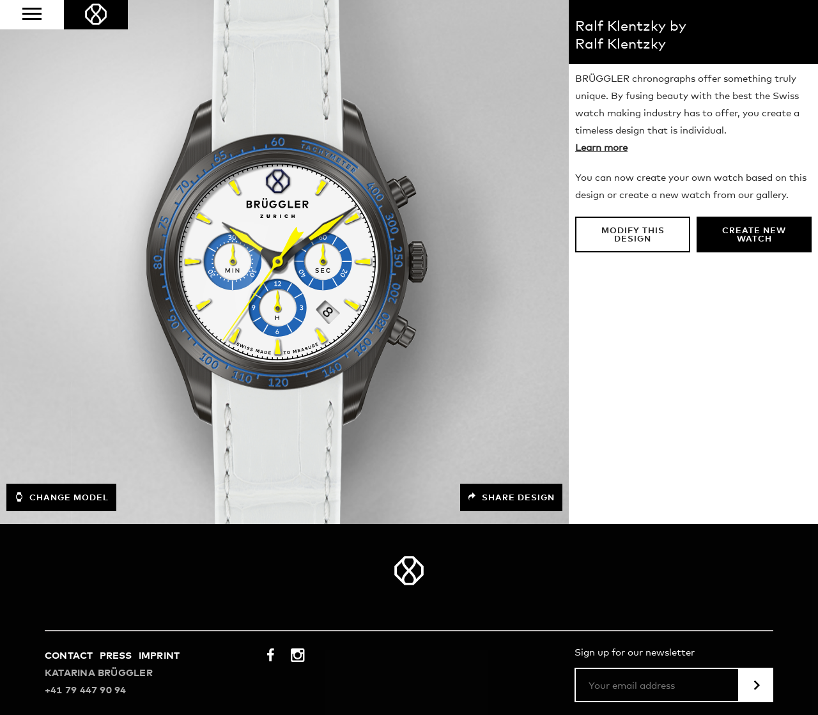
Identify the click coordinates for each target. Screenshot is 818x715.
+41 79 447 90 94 (86, 690)
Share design (511, 497)
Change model (61, 497)
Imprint (159, 656)
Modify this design (633, 235)
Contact (69, 656)
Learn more (601, 148)
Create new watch (754, 235)
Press (116, 656)
